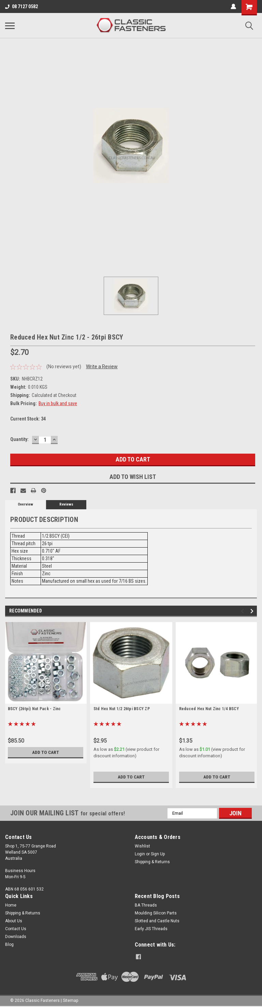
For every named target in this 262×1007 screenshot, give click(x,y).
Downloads (15, 936)
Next (253, 610)
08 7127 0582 (21, 6)
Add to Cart (45, 752)
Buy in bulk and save (58, 403)
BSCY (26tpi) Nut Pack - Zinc (34, 708)
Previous (243, 610)
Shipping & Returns (152, 861)
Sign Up (158, 854)
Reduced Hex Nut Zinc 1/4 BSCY (209, 708)
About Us (13, 921)
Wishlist (142, 846)
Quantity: (19, 439)
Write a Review (102, 366)
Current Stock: (28, 419)
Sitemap (70, 1000)
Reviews (66, 504)
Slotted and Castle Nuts (157, 921)
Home (10, 905)
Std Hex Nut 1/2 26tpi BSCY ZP (121, 708)
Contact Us (15, 928)
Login (140, 854)
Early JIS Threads (151, 928)
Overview (25, 504)
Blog (9, 944)
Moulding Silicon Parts (156, 913)
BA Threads (146, 905)
